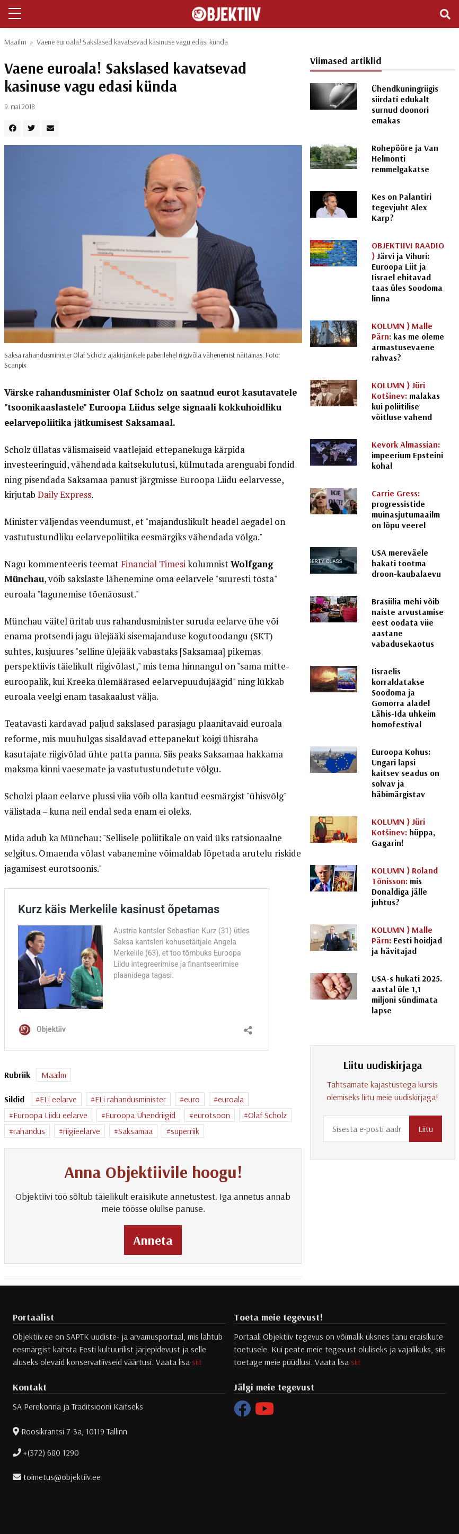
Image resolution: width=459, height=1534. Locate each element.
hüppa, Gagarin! (403, 832)
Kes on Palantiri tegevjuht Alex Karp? (401, 207)
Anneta (153, 1240)
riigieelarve (81, 1131)
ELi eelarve (58, 1099)
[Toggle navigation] (445, 14)
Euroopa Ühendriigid (140, 1115)
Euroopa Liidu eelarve (50, 1115)
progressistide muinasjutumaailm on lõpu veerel (406, 509)
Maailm (15, 42)
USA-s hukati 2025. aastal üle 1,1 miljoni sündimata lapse (407, 994)
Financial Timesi (153, 564)
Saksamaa (135, 1131)
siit (197, 1362)
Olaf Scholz (267, 1115)
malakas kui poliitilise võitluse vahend (406, 401)
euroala (231, 1099)
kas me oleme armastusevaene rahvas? (408, 341)
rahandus (29, 1131)
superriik (185, 1131)
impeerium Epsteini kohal (407, 455)
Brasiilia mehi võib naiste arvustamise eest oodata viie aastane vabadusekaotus (408, 622)
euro (192, 1099)
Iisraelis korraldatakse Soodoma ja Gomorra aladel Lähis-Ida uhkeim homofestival (404, 697)
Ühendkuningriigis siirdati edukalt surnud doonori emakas (405, 104)
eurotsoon (211, 1115)
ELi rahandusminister (130, 1099)
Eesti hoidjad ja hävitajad (407, 940)
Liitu (425, 1128)
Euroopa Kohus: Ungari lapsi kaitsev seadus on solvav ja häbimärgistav (405, 772)
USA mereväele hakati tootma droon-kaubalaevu (406, 563)
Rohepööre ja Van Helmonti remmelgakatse (405, 158)
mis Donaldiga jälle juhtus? (405, 886)
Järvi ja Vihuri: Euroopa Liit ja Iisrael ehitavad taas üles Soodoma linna (408, 272)
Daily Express (64, 495)
